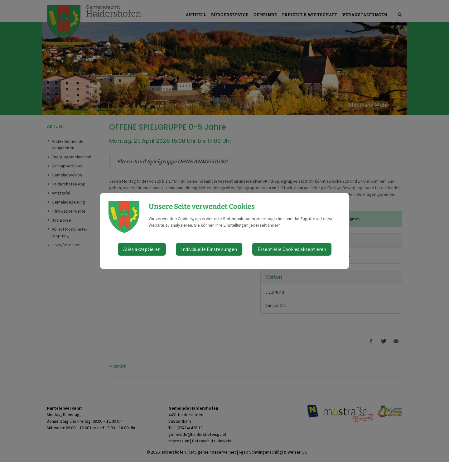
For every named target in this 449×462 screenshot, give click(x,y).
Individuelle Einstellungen (209, 249)
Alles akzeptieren (142, 249)
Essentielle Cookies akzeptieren (292, 249)
